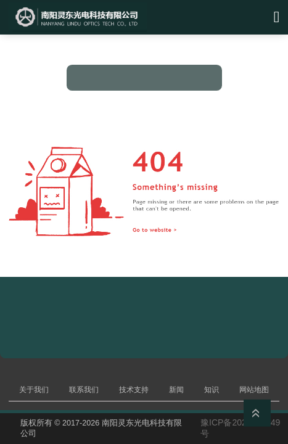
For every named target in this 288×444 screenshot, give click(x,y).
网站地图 (254, 389)
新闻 (176, 389)
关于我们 (34, 389)
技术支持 (134, 389)
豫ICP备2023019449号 (240, 427)
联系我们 (84, 389)
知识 (211, 389)
